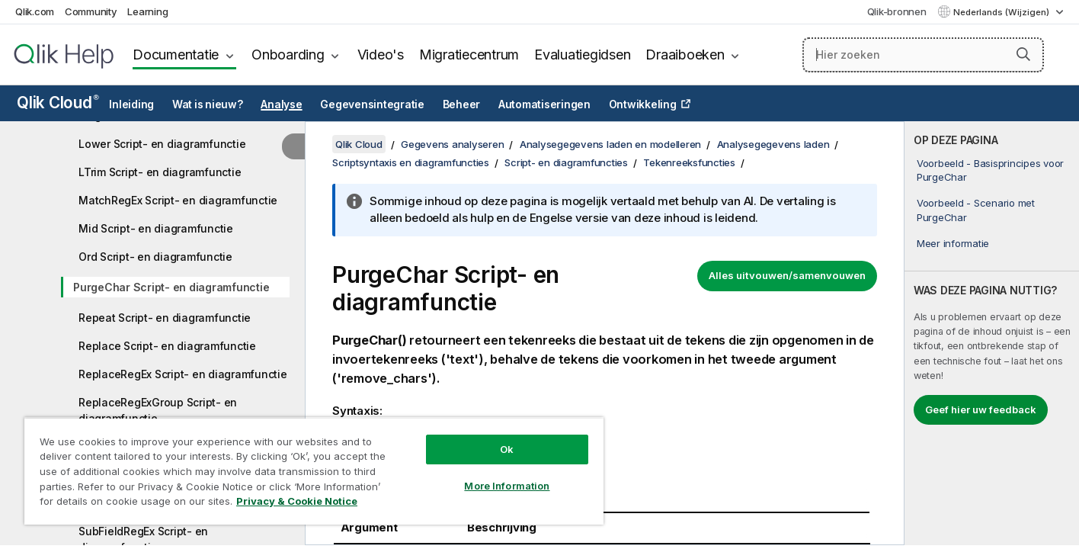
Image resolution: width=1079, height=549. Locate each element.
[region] (314, 471)
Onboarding (288, 55)
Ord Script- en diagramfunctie (155, 256)
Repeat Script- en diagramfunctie (164, 317)
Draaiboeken (684, 55)
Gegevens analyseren (452, 144)
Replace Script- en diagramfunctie (167, 345)
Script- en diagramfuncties (566, 162)
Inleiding (131, 104)
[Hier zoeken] (923, 55)
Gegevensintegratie (372, 104)
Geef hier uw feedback (980, 409)
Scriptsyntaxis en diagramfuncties (410, 162)
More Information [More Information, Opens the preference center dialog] (506, 486)
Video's (380, 55)
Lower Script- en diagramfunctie (161, 143)
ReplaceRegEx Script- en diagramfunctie (182, 374)
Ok (507, 449)
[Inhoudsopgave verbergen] (293, 146)
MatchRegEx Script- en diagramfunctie (177, 200)
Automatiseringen (544, 104)
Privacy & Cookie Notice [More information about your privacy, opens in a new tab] (296, 501)
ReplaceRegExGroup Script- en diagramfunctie (157, 410)
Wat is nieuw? (207, 104)
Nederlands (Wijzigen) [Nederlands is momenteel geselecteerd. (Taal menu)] (1002, 12)
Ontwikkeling (643, 104)
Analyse (281, 104)
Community (91, 11)
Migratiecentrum (469, 55)
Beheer (462, 104)
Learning (147, 11)
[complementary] (992, 333)
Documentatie (176, 55)
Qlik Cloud (58, 102)
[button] (1023, 54)
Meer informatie (953, 243)
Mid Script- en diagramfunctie (155, 228)
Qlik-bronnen (897, 11)
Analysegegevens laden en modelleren (610, 144)
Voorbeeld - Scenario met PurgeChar (976, 210)
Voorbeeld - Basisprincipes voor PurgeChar (990, 170)
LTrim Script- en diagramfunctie (159, 171)
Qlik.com (34, 11)
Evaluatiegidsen (582, 55)
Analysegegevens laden (773, 144)
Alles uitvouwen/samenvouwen (787, 275)
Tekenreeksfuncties (689, 162)
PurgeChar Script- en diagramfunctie (171, 287)
